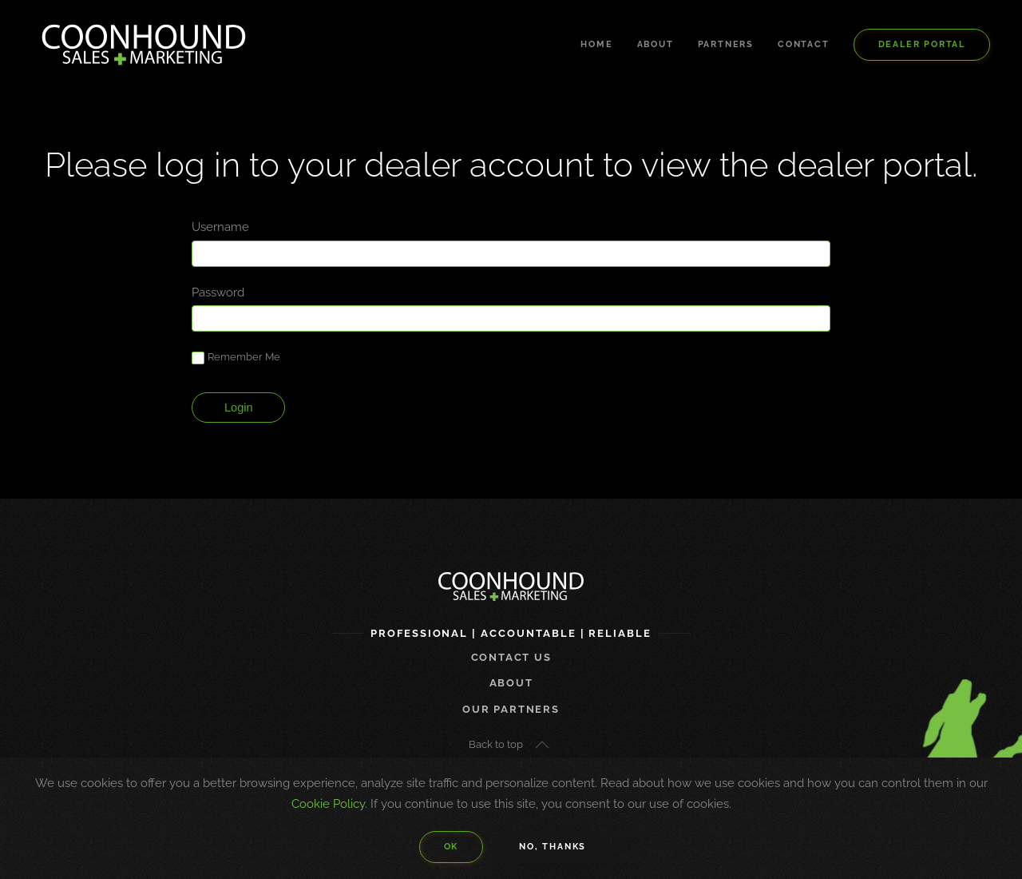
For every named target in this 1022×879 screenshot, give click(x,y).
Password (218, 292)
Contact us (511, 657)
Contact (804, 44)
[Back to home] (144, 44)
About (655, 44)
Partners (726, 44)
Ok (451, 846)
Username (220, 227)
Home (596, 44)
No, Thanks (552, 846)
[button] (542, 745)
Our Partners (511, 709)
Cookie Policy (328, 804)
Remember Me (236, 357)
